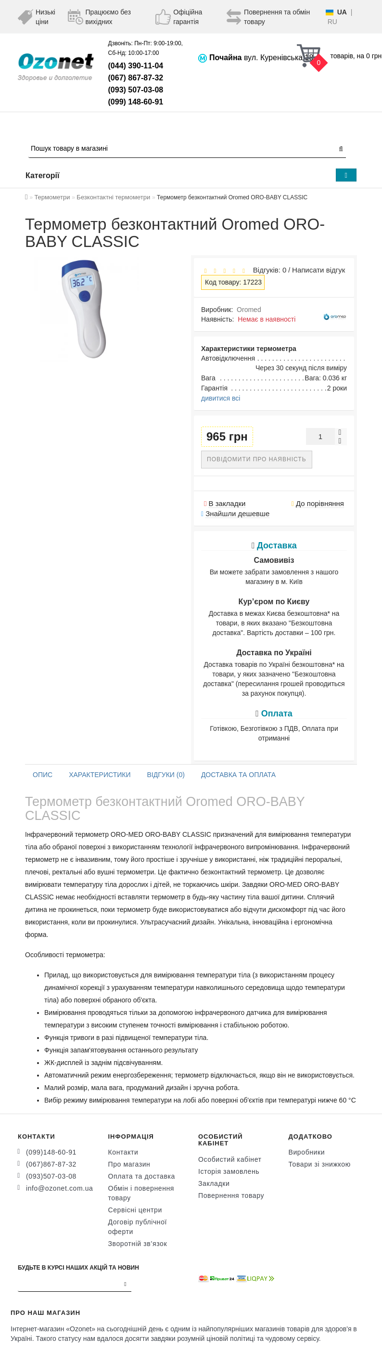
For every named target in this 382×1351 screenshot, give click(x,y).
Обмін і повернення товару (141, 1193)
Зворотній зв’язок (137, 1243)
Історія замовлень (228, 1171)
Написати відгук (318, 270)
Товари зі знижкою (320, 1164)
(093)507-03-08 (51, 1176)
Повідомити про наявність (256, 459)
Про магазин (129, 1164)
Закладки (213, 1183)
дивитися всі (220, 398)
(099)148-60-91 (51, 1152)
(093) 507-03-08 (136, 90)
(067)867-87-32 (51, 1164)
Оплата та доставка (141, 1176)
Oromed (249, 309)
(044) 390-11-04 (136, 66)
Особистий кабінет (230, 1159)
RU (332, 22)
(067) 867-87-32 (136, 78)
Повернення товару (231, 1195)
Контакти (123, 1152)
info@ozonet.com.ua (59, 1188)
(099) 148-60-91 (136, 102)
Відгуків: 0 (267, 270)
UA (342, 12)
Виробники (307, 1152)
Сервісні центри (135, 1210)
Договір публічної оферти (137, 1226)
